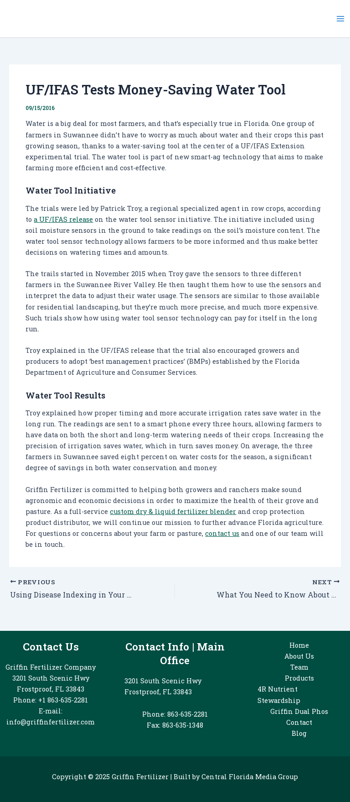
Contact (299, 722)
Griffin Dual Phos (299, 711)
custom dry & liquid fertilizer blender (173, 511)
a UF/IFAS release (63, 219)
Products (299, 678)
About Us (299, 656)
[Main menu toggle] (340, 18)
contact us (222, 533)
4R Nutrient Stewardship (278, 694)
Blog (299, 733)
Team (299, 667)
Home (299, 645)
